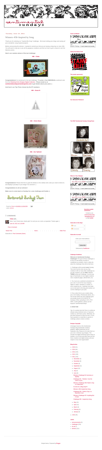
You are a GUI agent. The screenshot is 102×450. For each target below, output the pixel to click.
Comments (75, 230)
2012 (73, 356)
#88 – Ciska (35, 56)
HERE (91, 220)
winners (12, 208)
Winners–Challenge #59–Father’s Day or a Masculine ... (83, 385)
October (76, 365)
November (77, 363)
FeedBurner (86, 250)
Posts (74, 227)
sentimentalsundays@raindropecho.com (18, 84)
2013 (73, 353)
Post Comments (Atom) (19, 233)
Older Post (63, 230)
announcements (76, 424)
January (76, 413)
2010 (73, 416)
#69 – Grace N (35, 90)
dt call (73, 428)
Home (36, 230)
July (75, 372)
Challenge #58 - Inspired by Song (82, 401)
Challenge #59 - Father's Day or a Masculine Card (82, 394)
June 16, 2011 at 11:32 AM (17, 223)
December (77, 360)
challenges (75, 426)
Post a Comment (12, 227)
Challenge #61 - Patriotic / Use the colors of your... (82, 381)
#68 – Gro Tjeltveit (36, 152)
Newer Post (9, 230)
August (76, 370)
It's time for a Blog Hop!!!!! (80, 388)
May (75, 404)
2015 (73, 349)
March (76, 409)
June (75, 375)
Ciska (11, 219)
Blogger (58, 445)
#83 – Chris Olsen (35, 121)
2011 (73, 358)
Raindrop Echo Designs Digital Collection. (23, 82)
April (75, 406)
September (77, 367)
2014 (73, 351)
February (76, 411)
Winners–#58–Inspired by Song (81, 391)
